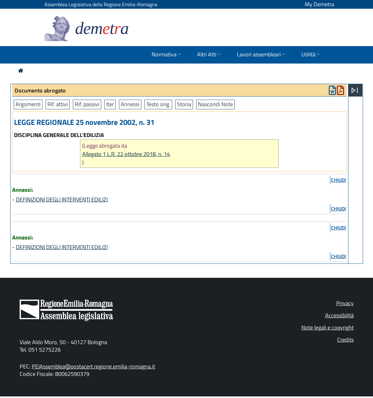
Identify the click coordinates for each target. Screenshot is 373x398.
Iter (110, 104)
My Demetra (319, 4)
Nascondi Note (215, 104)
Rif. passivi (87, 104)
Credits (345, 339)
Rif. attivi (57, 104)
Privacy (345, 303)
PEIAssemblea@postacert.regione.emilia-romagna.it (93, 366)
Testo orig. (158, 104)
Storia (184, 104)
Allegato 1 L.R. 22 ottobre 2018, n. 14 (126, 154)
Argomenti (28, 104)
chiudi (338, 180)
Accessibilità (339, 315)
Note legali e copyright (327, 327)
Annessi (130, 104)
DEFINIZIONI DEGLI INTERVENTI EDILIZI (62, 199)
